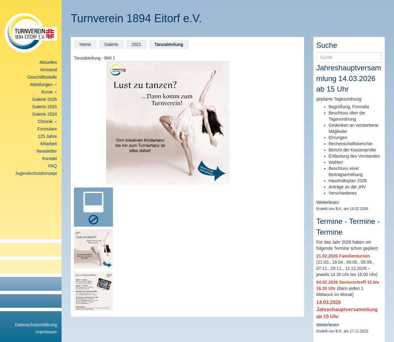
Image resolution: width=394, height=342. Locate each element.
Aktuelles (48, 62)
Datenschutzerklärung (36, 324)
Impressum (46, 331)
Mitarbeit (48, 143)
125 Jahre (47, 136)
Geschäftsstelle (42, 77)
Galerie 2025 (44, 106)
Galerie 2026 (44, 99)
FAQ (52, 165)
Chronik (47, 121)
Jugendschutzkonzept (36, 173)
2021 (136, 44)
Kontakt (49, 158)
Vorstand (48, 69)
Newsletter (47, 151)
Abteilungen (43, 84)
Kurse (49, 91)
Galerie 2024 (44, 114)
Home (85, 44)
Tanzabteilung (169, 44)
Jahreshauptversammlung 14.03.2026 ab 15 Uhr (348, 78)
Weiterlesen (327, 202)
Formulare (47, 128)
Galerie (111, 44)
